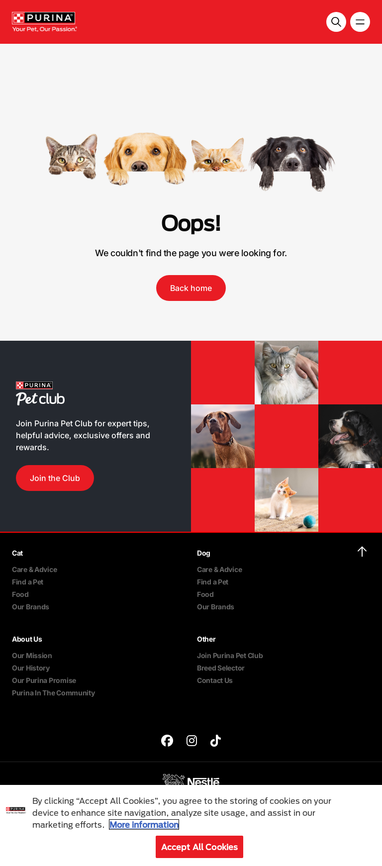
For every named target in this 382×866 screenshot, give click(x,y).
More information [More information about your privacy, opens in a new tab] (144, 824)
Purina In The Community (53, 692)
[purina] (167, 742)
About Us (27, 639)
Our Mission (32, 655)
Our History (31, 668)
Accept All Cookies (199, 847)
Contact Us (215, 680)
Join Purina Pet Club (230, 655)
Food (20, 594)
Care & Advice (34, 569)
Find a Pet (27, 581)
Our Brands (30, 606)
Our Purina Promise (44, 680)
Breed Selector (221, 668)
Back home (191, 288)
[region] (191, 825)
